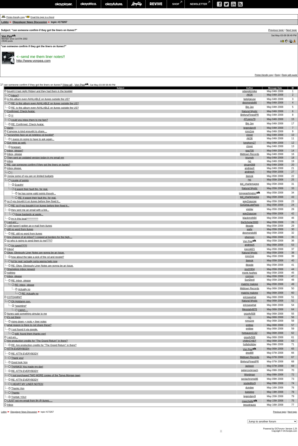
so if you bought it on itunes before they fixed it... (33, 201)
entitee (249, 325)
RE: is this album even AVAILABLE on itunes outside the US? (45, 103)
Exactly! (19, 184)
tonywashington (247, 193)
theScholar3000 (249, 222)
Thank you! (17, 358)
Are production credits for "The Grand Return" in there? (37, 340)
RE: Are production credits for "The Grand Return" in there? (43, 345)
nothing (11, 272)
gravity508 (249, 313)
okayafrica (89, 4)
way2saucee (250, 201)
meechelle (247, 401)
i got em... (12, 337)
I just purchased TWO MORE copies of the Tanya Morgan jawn (45, 375)
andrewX (249, 168)
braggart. (16, 147)
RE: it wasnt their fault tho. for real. (37, 197)
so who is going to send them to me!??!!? (29, 240)
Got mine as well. (16, 142)
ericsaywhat (249, 297)
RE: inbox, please (21, 280)
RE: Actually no (30, 293)
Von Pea (6, 36)
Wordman (249, 374)
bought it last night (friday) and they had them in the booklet (39, 91)
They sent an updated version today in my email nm (35, 157)
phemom (250, 237)
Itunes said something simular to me (27, 313)
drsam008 (249, 164)
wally (249, 229)
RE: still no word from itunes (26, 233)
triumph (249, 157)
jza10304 (250, 269)
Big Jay (249, 107)
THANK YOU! (18, 397)
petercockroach (249, 370)
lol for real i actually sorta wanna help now (34, 261)
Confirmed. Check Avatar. (21, 111)
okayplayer (63, 4)
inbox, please (14, 276)
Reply (277, 75)
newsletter (198, 4)
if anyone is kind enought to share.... (27, 131)
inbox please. (14, 168)
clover (249, 134)
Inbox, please (14, 154)
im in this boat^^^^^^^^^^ (24, 218)
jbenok (249, 176)
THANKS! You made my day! (27, 366)
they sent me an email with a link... (30, 210)
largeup (136, 4)
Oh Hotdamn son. (21, 301)
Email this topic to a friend (42, 17)
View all (67, 84)
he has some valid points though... (37, 193)
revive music (156, 4)
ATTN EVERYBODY (18, 348)
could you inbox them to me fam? (29, 120)
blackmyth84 (249, 217)
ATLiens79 (249, 119)
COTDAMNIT (14, 297)
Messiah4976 (249, 309)
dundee (249, 387)
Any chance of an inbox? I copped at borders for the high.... (39, 237)
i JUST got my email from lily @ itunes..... (29, 400)
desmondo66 (249, 102)
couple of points (20, 180)
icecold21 (249, 249)
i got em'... (12, 222)
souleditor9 (250, 383)
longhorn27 (249, 142)
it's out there (13, 317)
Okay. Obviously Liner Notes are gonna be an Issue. (35, 252)
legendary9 (249, 127)
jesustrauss (249, 404)
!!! (12, 115)
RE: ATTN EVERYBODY (24, 353)
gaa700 (249, 150)
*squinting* (20, 305)
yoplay (249, 209)
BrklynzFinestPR (249, 114)
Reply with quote (289, 75)
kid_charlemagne (249, 184)
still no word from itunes (20, 229)
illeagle (249, 225)
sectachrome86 (249, 378)
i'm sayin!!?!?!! (19, 245)
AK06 (249, 94)
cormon (249, 276)
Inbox (10, 404)
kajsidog (249, 392)
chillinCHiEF (249, 340)
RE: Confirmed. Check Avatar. (27, 124)
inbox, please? (15, 150)
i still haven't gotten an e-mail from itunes (29, 225)
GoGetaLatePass (249, 204)
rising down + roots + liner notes (28, 321)
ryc (249, 161)
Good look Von (19, 362)
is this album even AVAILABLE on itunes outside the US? (38, 99)
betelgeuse (250, 99)
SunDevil (250, 279)
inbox (10, 161)
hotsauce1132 (249, 333)
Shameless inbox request (21, 269)
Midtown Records (249, 154)
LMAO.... (23, 310)
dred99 (249, 352)
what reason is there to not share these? (29, 325)
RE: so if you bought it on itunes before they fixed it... (40, 205)
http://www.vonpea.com (33, 61)
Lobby (5, 22)
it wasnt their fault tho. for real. (31, 189)
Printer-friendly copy (15, 17)
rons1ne (249, 131)
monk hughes (249, 272)
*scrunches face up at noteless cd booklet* (30, 134)
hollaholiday (249, 344)
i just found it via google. (24, 329)
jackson (249, 365)
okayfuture (114, 4)
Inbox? (15, 95)
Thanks (15, 392)
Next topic (291, 30)
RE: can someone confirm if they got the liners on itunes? (38, 164)
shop (175, 4)
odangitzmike (249, 91)
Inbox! (10, 249)
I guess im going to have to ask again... (32, 139)
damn (10, 127)
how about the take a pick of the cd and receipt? (37, 257)
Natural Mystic (249, 111)
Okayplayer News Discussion (30, 22)
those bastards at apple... (29, 214)
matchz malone (249, 284)
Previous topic (276, 30)
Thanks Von (17, 388)
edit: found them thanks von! (30, 333)
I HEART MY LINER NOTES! (27, 384)
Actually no (24, 289)
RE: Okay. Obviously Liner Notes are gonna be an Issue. (42, 265)
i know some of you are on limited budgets (30, 176)
